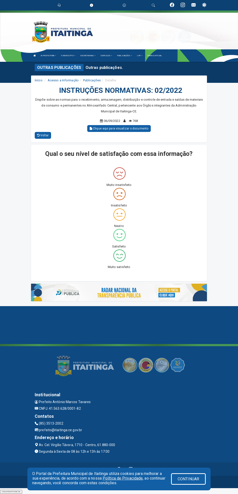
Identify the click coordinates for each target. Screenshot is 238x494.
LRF (139, 55)
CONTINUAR (188, 479)
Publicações (92, 80)
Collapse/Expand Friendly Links (11, 491)
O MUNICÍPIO (68, 55)
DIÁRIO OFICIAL (154, 55)
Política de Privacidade (123, 478)
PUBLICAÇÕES (124, 55)
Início (39, 80)
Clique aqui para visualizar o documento (119, 128)
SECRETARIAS (88, 55)
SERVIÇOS (106, 55)
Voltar (43, 135)
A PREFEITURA (48, 55)
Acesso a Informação (63, 80)
